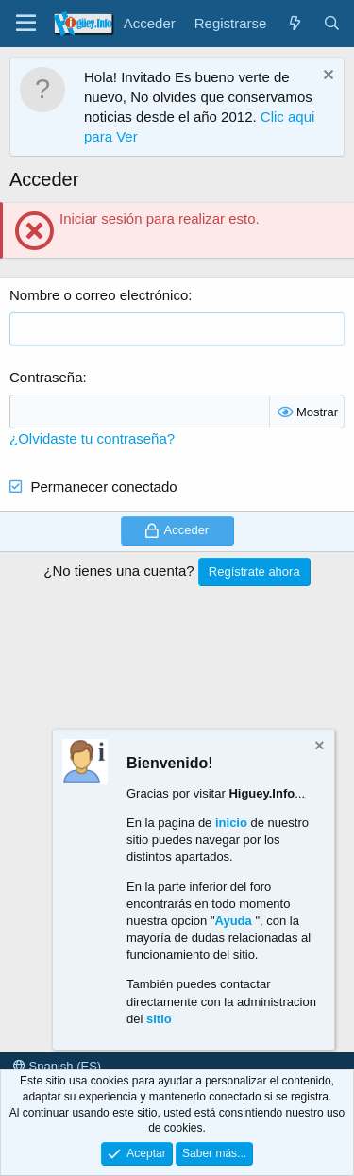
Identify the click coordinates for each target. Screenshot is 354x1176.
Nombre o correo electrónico (98, 295)
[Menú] (26, 23)
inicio (231, 822)
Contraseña (46, 377)
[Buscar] (331, 23)
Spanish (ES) (57, 1066)
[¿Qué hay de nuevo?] (294, 23)
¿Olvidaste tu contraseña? (92, 438)
